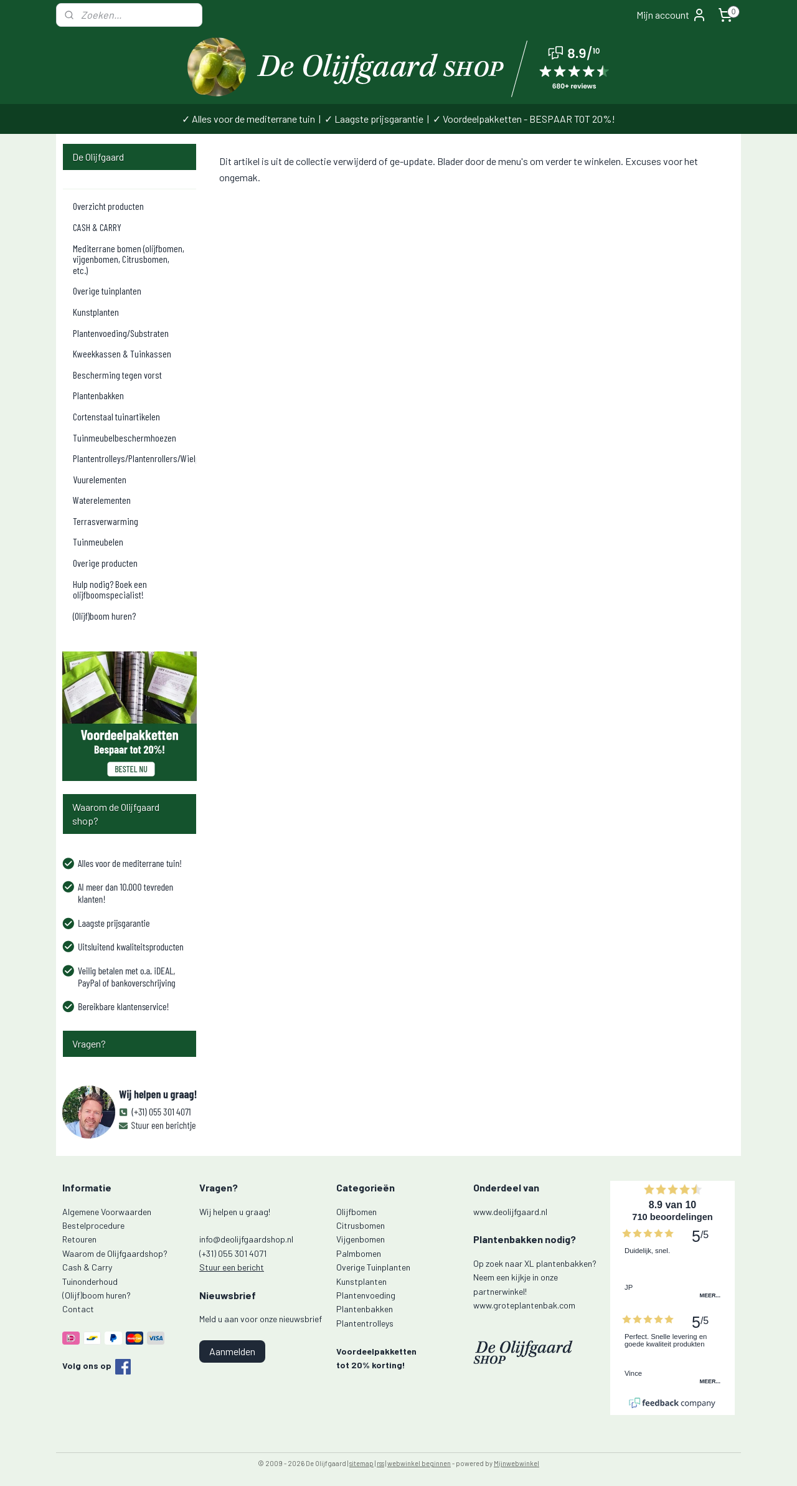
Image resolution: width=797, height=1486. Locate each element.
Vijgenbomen (360, 1239)
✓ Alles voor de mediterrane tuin (248, 119)
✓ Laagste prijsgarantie (373, 119)
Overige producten (105, 563)
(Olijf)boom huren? (104, 616)
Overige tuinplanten (107, 290)
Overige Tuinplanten (373, 1267)
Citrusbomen (360, 1225)
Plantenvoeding (365, 1295)
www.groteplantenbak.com (524, 1305)
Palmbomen (358, 1253)
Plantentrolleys (365, 1323)
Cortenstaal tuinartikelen (116, 416)
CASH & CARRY (97, 227)
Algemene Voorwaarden (106, 1211)
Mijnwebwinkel (516, 1463)
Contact (78, 1309)
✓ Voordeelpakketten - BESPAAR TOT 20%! (524, 119)
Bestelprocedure (93, 1225)
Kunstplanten (96, 312)
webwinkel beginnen (419, 1463)
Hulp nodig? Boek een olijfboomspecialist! (110, 589)
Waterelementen (102, 500)
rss (380, 1463)
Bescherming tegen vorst (117, 375)
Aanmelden (232, 1351)
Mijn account (671, 14)
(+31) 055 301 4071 (232, 1253)
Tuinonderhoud (90, 1281)
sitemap (361, 1463)
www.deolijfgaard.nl (510, 1211)
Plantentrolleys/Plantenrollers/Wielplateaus (134, 458)
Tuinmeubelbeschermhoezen (124, 437)
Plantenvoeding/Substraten (121, 333)
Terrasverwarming (105, 521)
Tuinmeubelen (98, 541)
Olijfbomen (356, 1211)
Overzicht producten (108, 206)
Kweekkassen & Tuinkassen (122, 353)
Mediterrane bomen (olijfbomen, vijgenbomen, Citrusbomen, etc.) (128, 259)
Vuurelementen (99, 479)
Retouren (79, 1239)
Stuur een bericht (231, 1267)
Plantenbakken (98, 395)
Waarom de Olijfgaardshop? (114, 1253)
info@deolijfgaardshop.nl (246, 1239)
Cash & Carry (87, 1267)
